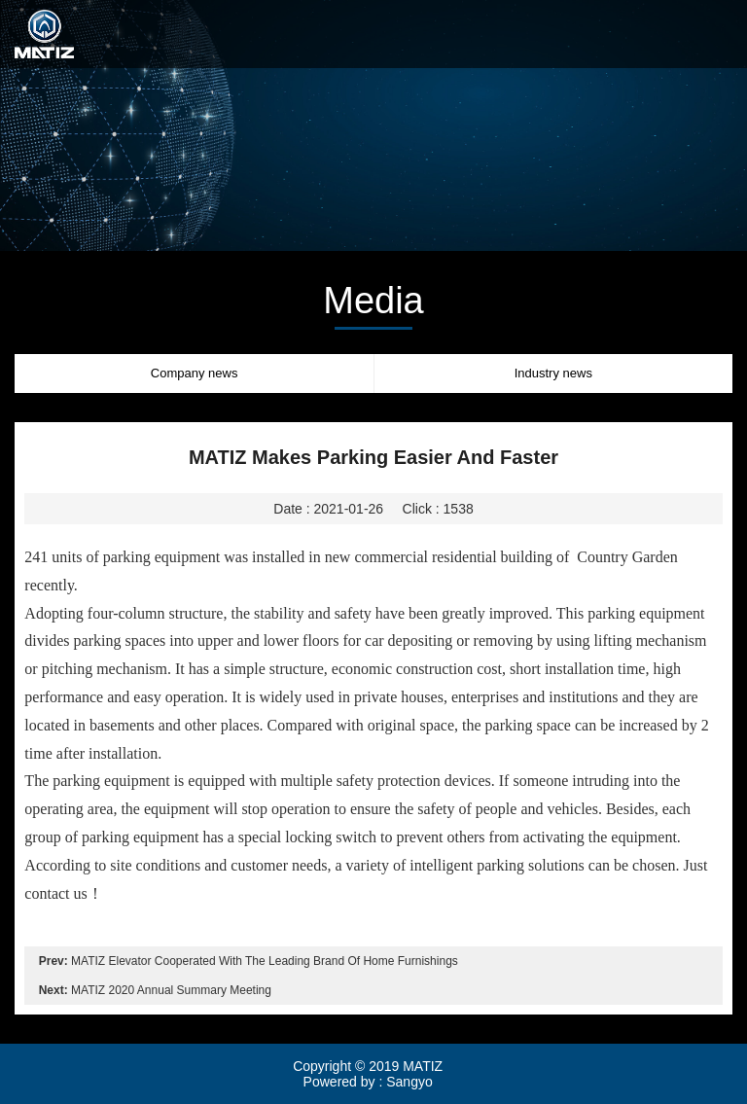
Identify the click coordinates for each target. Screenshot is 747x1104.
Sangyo (409, 1081)
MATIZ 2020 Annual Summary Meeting (171, 990)
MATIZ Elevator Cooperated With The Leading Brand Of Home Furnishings (264, 961)
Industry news (553, 373)
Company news (194, 373)
